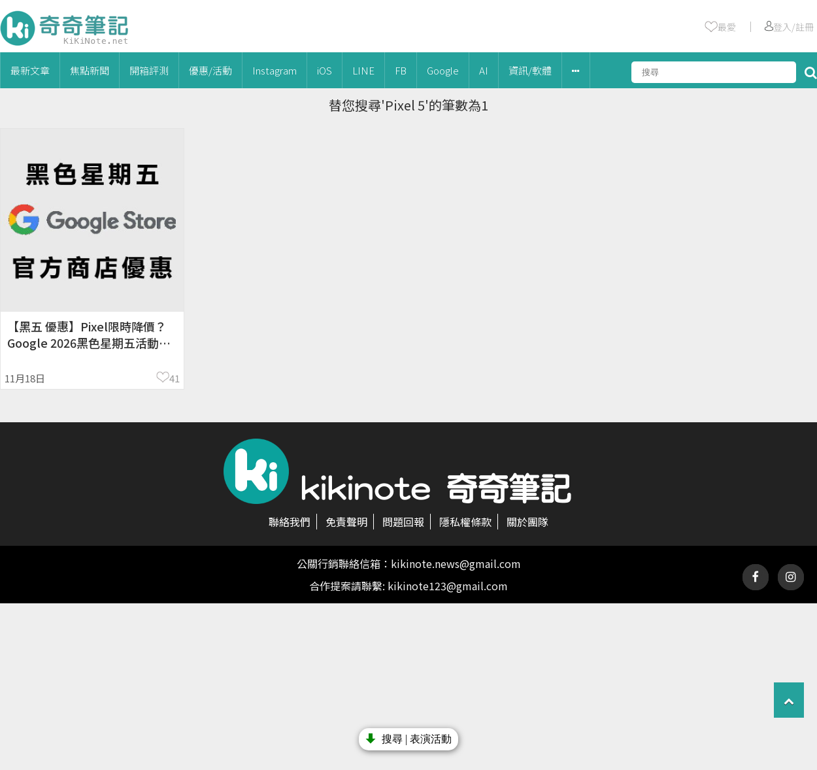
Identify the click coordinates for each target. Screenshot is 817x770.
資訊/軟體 (530, 70)
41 (174, 378)
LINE (363, 70)
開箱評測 (149, 70)
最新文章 (30, 70)
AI (483, 70)
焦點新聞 (89, 70)
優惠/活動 (210, 70)
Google (443, 70)
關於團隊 (527, 521)
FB (401, 70)
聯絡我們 (289, 521)
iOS (324, 70)
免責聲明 (346, 521)
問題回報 (403, 521)
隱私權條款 (465, 521)
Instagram (274, 70)
